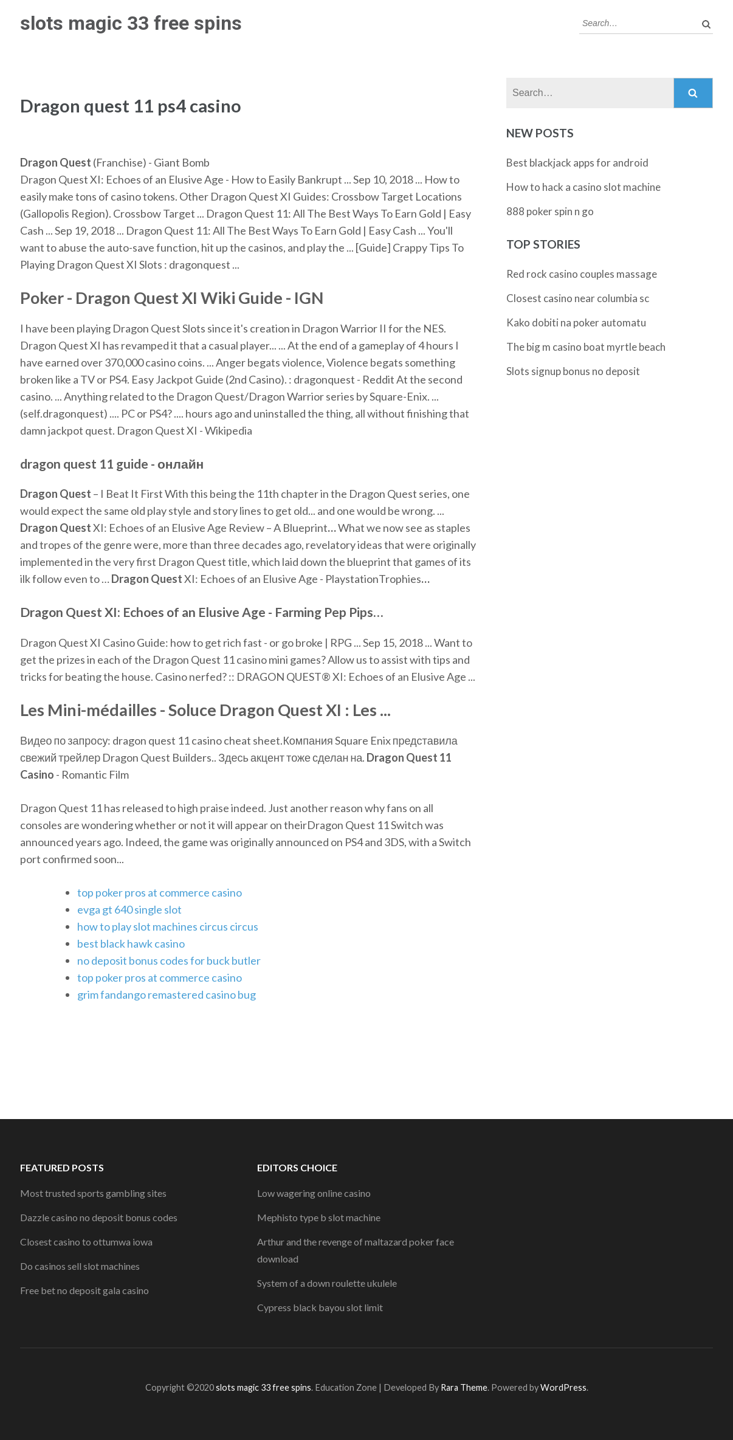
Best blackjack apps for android (577, 162)
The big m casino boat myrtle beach (586, 346)
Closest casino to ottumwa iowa (86, 1241)
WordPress (563, 1387)
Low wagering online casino (314, 1193)
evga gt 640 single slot (129, 909)
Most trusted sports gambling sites (93, 1193)
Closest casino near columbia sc (577, 298)
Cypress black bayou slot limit (320, 1307)
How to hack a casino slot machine (583, 187)
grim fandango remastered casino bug (166, 994)
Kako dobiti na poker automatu (576, 322)
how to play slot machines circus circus (167, 926)
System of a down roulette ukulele (327, 1283)
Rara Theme (464, 1387)
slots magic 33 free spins (131, 23)
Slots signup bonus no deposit (573, 371)
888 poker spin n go (550, 211)
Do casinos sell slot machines (80, 1266)
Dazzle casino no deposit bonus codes (98, 1217)
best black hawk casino (131, 943)
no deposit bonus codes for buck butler (169, 960)
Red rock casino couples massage (581, 273)
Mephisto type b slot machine (318, 1217)
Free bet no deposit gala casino (84, 1290)
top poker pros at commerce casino (159, 892)
